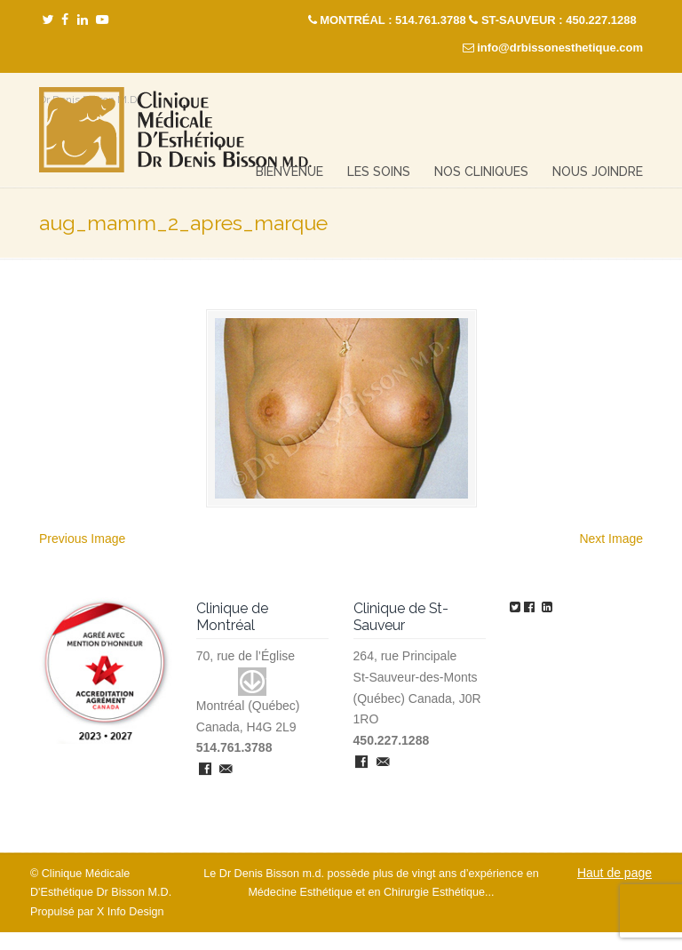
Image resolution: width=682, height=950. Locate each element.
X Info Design (130, 912)
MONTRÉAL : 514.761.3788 (393, 20)
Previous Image (82, 538)
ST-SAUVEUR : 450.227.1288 (559, 20)
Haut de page (614, 873)
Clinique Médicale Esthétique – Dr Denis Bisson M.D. (175, 130)
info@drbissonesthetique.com (560, 47)
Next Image (611, 538)
